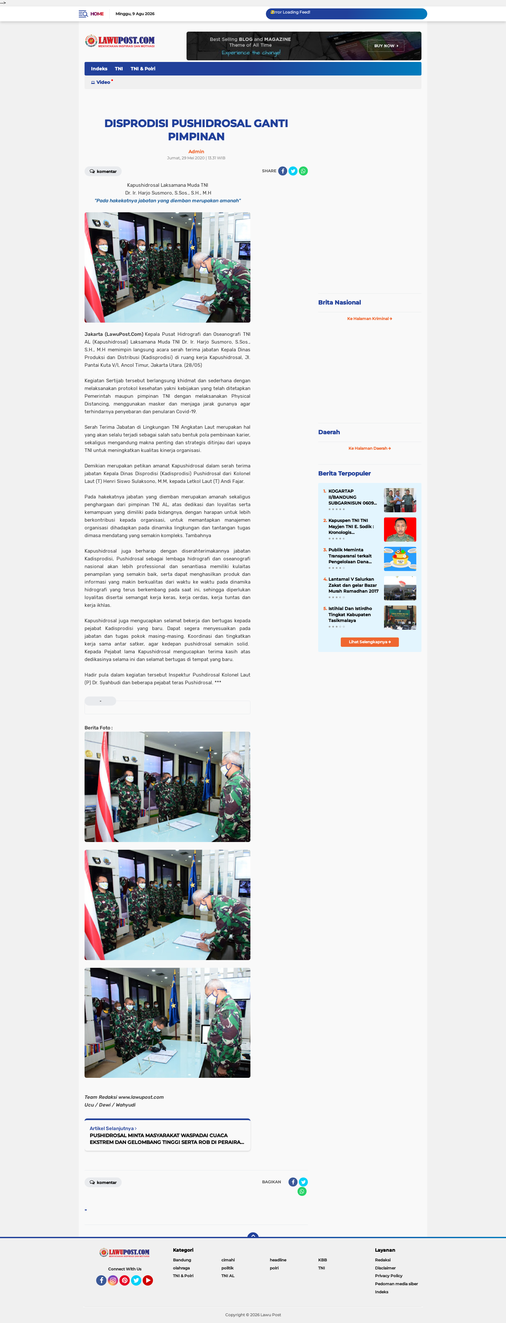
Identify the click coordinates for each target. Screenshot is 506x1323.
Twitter (139, 1283)
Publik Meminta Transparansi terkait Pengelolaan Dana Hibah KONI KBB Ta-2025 (351, 556)
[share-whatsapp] (303, 170)
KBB (322, 1260)
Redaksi (382, 1260)
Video (103, 82)
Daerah (329, 432)
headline (278, 1260)
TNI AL (227, 1275)
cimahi (228, 1260)
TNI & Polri (143, 69)
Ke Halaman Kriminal (369, 318)
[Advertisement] (369, 245)
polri (274, 1268)
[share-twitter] (293, 170)
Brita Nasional (339, 302)
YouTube (152, 1283)
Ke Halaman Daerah (370, 448)
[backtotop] (253, 1238)
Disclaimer (385, 1268)
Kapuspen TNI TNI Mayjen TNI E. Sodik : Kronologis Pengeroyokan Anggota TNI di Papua (353, 526)
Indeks (99, 69)
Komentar (103, 170)
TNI (119, 69)
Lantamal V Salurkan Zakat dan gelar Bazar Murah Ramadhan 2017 (354, 584)
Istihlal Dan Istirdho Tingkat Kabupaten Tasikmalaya (350, 614)
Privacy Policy (388, 1275)
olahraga (181, 1268)
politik (227, 1268)
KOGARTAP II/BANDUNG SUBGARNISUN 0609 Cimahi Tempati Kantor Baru (351, 497)
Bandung (182, 1260)
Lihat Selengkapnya (370, 641)
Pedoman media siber (396, 1283)
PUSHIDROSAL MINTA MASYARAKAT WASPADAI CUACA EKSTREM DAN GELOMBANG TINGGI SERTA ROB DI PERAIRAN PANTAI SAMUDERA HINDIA (167, 1139)
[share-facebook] (282, 170)
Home (97, 14)
